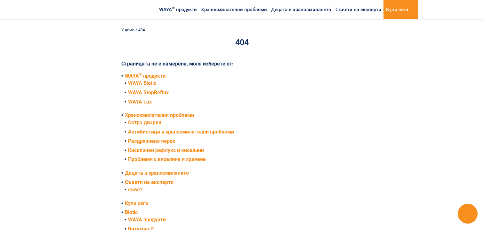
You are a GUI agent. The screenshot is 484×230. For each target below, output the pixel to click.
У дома (128, 30)
